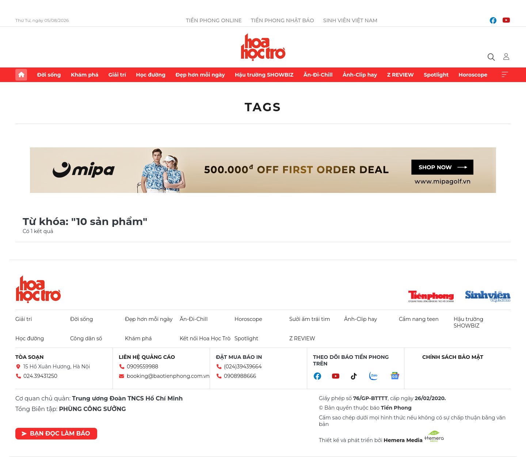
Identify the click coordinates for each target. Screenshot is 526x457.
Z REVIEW (400, 74)
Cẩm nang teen (419, 319)
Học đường (150, 74)
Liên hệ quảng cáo (147, 357)
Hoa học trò (38, 289)
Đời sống (49, 74)
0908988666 (240, 376)
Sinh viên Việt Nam (350, 20)
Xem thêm (505, 75)
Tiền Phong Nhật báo (282, 20)
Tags (263, 107)
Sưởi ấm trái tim (309, 319)
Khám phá (84, 74)
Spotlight (436, 74)
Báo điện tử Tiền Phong (263, 47)
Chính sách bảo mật (452, 357)
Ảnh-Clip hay (360, 74)
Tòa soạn (29, 357)
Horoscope (473, 74)
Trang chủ (21, 75)
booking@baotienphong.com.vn (168, 376)
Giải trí (117, 74)
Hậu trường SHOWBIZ (264, 74)
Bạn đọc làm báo (55, 433)
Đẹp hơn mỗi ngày (200, 74)
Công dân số (86, 338)
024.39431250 (40, 376)
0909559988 (142, 366)
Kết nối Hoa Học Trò (205, 338)
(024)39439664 (243, 366)
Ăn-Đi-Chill (318, 74)
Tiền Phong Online (214, 20)
